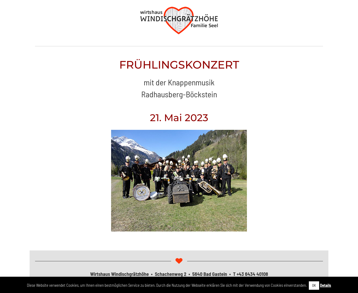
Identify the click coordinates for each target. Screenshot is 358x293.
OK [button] (314, 285)
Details (325, 285)
